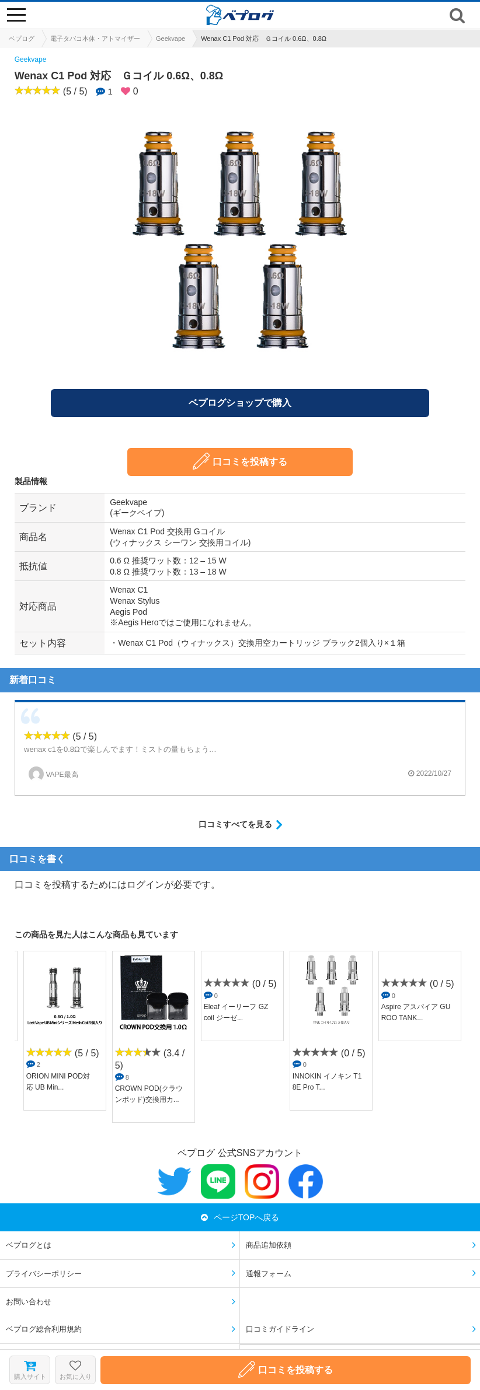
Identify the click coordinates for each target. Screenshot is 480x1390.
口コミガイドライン (280, 1329)
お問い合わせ (28, 1301)
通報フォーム (268, 1273)
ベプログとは (28, 1245)
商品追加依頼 (268, 1245)
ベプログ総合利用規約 (44, 1329)
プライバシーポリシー (44, 1273)
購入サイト (30, 1370)
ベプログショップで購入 (240, 403)
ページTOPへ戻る (240, 1217)
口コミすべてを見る (235, 824)
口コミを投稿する (240, 461)
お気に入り (75, 1370)
